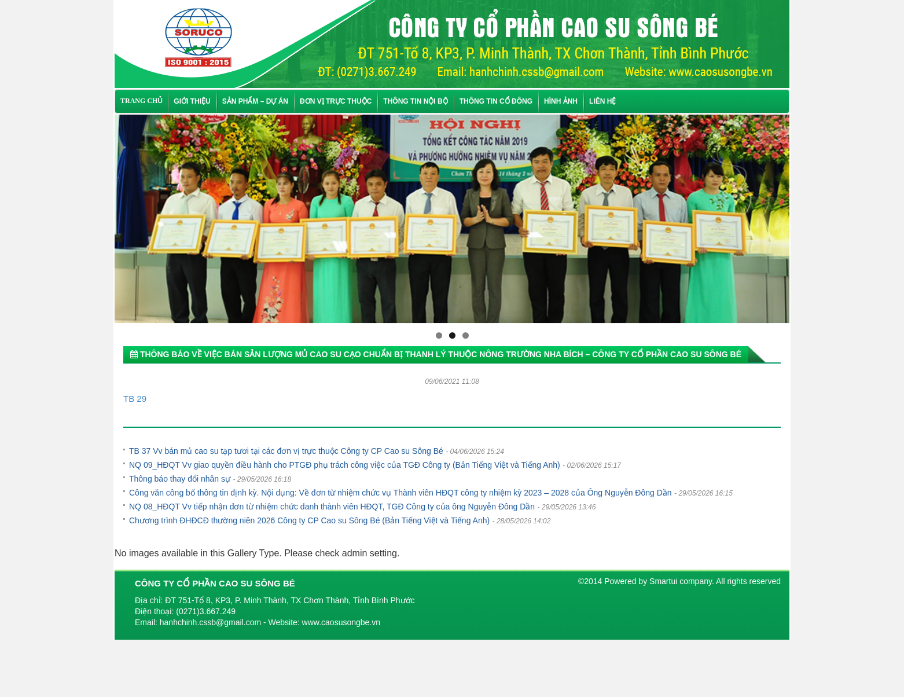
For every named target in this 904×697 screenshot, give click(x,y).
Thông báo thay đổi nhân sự (179, 478)
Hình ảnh (561, 101)
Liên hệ (602, 101)
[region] (452, 219)
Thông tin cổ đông (496, 101)
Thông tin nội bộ (415, 101)
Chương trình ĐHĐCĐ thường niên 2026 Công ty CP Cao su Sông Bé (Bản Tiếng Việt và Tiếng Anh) (309, 520)
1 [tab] (439, 335)
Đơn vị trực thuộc (336, 101)
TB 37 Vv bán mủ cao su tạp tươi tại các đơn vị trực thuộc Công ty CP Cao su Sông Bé (286, 451)
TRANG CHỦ (141, 101)
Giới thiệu (192, 101)
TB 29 (134, 398)
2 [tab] (452, 335)
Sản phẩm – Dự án (255, 101)
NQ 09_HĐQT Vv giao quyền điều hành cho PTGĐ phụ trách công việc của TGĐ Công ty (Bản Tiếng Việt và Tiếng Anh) (344, 464)
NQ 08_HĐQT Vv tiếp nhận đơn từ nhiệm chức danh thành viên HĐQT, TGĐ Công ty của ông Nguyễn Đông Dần (332, 506)
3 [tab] (465, 335)
